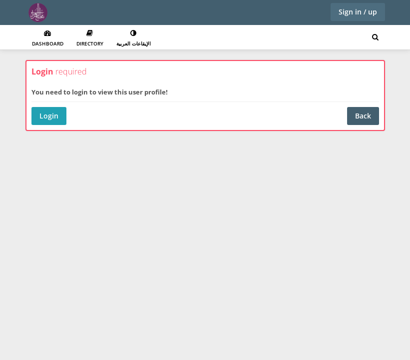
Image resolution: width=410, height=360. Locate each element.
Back (363, 115)
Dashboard (47, 38)
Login (48, 115)
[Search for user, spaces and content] (375, 37)
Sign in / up (358, 11)
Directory (89, 38)
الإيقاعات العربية (133, 38)
